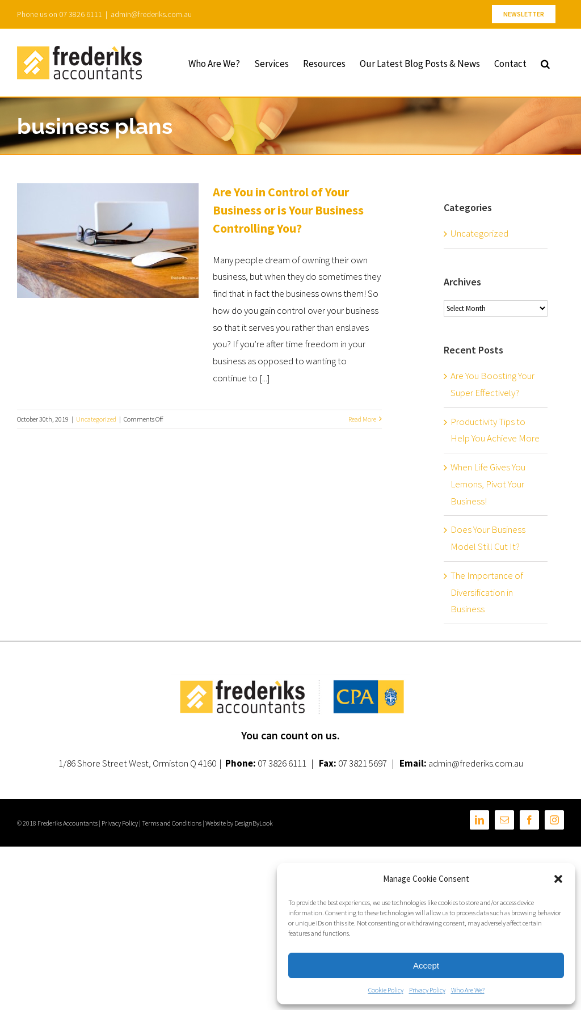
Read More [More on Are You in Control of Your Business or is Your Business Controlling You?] (362, 419)
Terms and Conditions (171, 823)
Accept (426, 965)
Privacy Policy (427, 990)
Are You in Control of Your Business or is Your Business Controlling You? (288, 210)
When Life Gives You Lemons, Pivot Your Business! (488, 484)
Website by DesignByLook (239, 823)
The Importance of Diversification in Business (487, 592)
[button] (558, 879)
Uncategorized (96, 419)
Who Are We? (468, 990)
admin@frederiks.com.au (151, 14)
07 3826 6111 (282, 763)
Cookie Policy (385, 990)
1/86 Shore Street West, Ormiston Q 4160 (137, 763)
